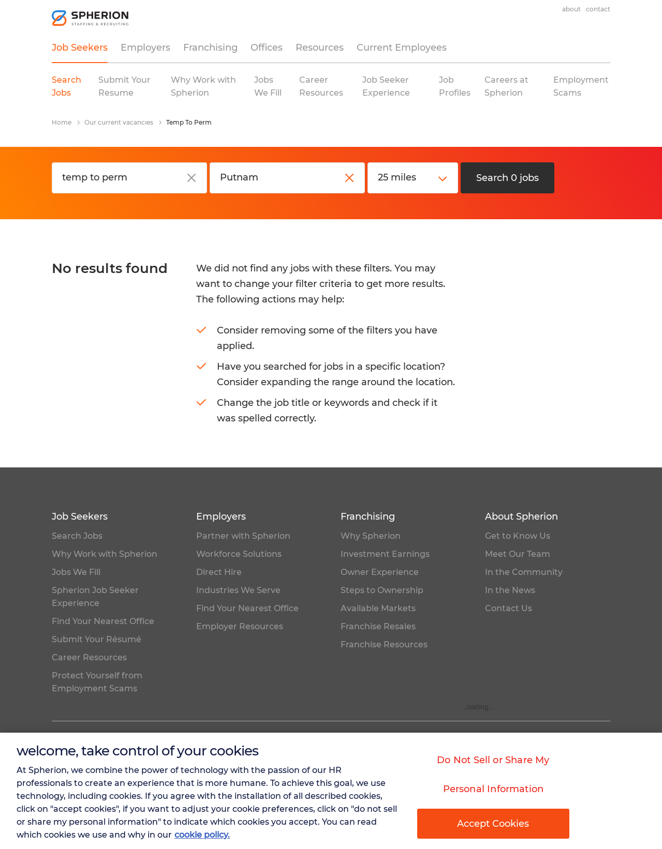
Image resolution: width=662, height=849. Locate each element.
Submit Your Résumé (96, 639)
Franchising (210, 47)
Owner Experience (380, 572)
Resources (320, 47)
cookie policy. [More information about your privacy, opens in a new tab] (202, 837)
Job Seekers (80, 47)
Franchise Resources (384, 644)
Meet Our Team (517, 554)
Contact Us (508, 608)
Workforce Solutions (239, 554)
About (571, 9)
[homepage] (90, 18)
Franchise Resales (378, 626)
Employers (145, 47)
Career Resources (89, 657)
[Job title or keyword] (129, 177)
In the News (510, 590)
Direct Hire (219, 572)
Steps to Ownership (382, 590)
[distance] (412, 177)
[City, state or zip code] (287, 177)
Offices (267, 47)
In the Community (524, 572)
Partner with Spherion (243, 536)
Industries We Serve (238, 590)
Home (61, 122)
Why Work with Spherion (104, 554)
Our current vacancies (118, 122)
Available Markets (378, 608)
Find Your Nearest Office (103, 621)
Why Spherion (371, 536)
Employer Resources (239, 626)
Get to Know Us (517, 536)
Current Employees (402, 47)
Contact (598, 9)
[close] (191, 178)
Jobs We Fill (76, 572)
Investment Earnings (385, 554)
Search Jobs (77, 536)
